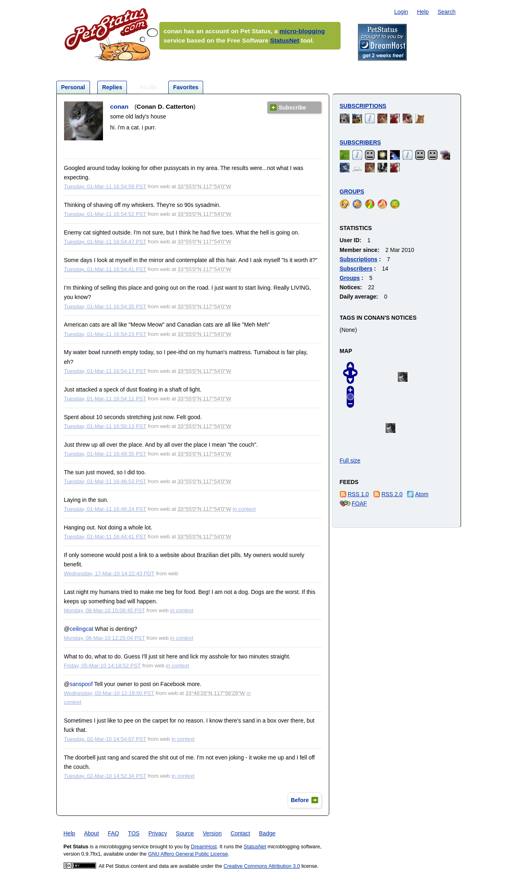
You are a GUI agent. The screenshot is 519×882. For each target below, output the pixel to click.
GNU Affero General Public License (188, 854)
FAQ (113, 833)
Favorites (185, 87)
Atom (422, 494)
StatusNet (284, 40)
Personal (73, 87)
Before (300, 800)
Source (185, 833)
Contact (240, 833)
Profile (148, 87)
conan (119, 106)
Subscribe (292, 107)
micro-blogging (302, 31)
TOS (134, 833)
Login (401, 12)
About (91, 833)
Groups (352, 191)
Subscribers (360, 142)
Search (446, 12)
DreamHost (204, 847)
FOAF (359, 503)
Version (212, 833)
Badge (267, 833)
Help (423, 12)
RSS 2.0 (392, 494)
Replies (112, 87)
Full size (350, 460)
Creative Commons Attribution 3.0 (261, 866)
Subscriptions (363, 106)
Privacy (157, 833)
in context (244, 509)
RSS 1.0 (358, 494)
